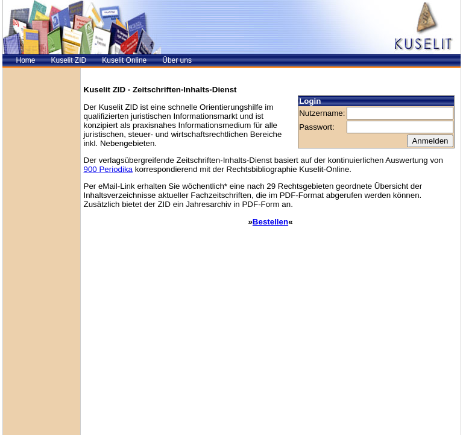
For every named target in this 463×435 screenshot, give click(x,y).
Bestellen (270, 221)
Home (26, 60)
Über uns (177, 60)
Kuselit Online (124, 60)
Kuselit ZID (69, 60)
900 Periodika (108, 169)
